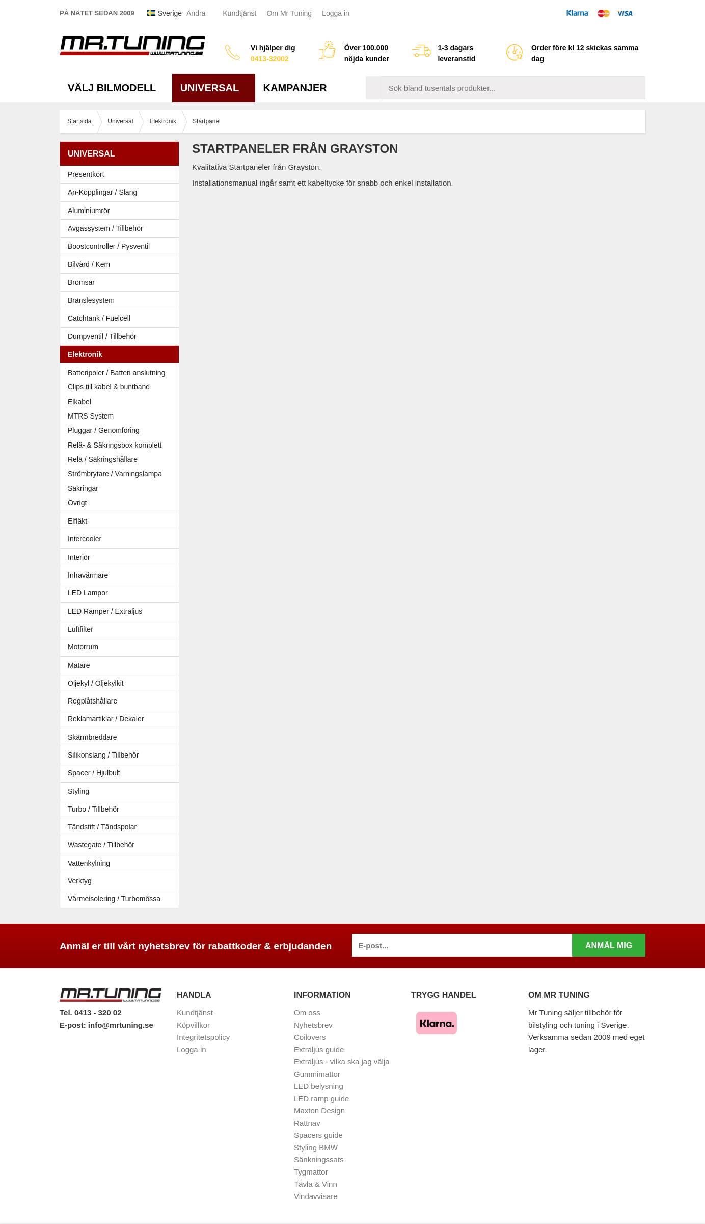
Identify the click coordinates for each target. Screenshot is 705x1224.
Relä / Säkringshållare (103, 459)
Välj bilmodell (116, 87)
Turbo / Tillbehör (122, 809)
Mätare (122, 665)
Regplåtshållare (92, 701)
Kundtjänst (239, 13)
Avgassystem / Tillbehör (122, 228)
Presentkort (86, 174)
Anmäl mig (608, 945)
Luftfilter (80, 629)
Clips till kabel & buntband (109, 387)
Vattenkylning (89, 863)
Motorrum (83, 647)
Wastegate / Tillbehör (122, 845)
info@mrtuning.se (120, 1025)
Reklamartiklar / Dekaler (106, 719)
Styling (78, 791)
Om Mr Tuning (289, 13)
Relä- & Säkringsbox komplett (114, 445)
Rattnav (307, 1122)
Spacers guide (318, 1135)
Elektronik (122, 354)
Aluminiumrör (122, 210)
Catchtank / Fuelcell (99, 318)
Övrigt (77, 503)
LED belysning (318, 1086)
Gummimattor (317, 1074)
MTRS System (91, 416)
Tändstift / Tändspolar (102, 827)
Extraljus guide (319, 1049)
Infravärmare (88, 575)
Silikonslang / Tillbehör (122, 755)
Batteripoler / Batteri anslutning (116, 373)
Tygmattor (311, 1171)
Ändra (195, 13)
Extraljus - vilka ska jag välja (342, 1061)
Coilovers (310, 1037)
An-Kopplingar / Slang (122, 192)
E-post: (74, 1025)
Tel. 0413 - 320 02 (90, 1012)
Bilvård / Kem (122, 264)
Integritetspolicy (203, 1037)
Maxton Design (319, 1110)
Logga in (335, 13)
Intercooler (84, 539)
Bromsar (81, 282)
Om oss (307, 1012)
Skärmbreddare (92, 737)
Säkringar (83, 488)
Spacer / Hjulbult (122, 773)
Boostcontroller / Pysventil (109, 246)
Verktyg (80, 881)
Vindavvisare (316, 1196)
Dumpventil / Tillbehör (122, 336)
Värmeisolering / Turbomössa (114, 899)
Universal (213, 87)
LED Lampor (122, 593)
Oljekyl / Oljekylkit (122, 683)
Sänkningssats (319, 1159)
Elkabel (79, 402)
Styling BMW (316, 1147)
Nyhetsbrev (313, 1025)
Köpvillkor (193, 1025)
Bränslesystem (122, 300)
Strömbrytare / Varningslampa (115, 474)
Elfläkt (77, 521)
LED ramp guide (321, 1098)
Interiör (122, 557)
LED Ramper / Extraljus (122, 611)
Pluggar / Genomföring (104, 430)
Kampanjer (295, 87)
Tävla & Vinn (315, 1184)
